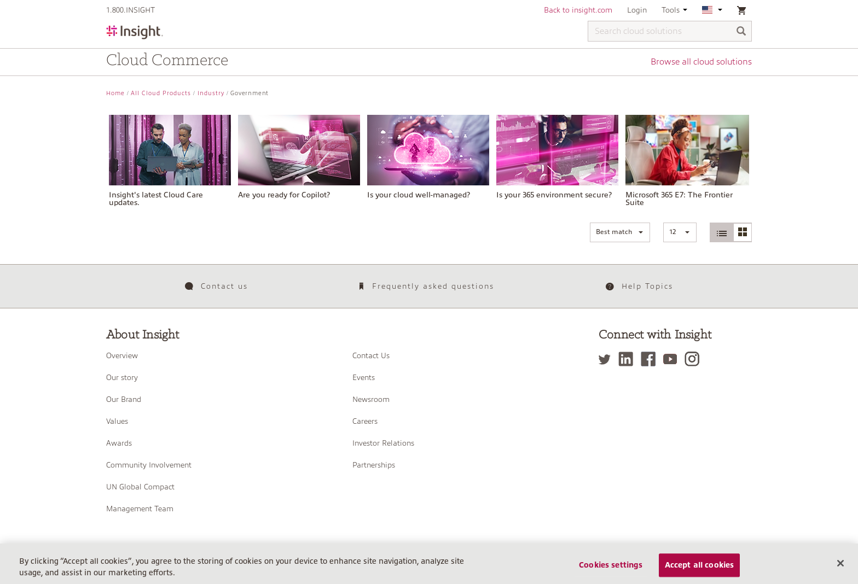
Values (117, 421)
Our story (122, 377)
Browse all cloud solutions (701, 62)
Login (637, 9)
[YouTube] (672, 359)
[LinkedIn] (628, 359)
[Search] (741, 32)
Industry (211, 93)
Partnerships (373, 464)
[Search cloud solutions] (670, 31)
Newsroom (371, 399)
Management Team (139, 508)
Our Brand (123, 399)
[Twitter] (607, 359)
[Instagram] (695, 359)
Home (115, 93)
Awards (119, 443)
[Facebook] (651, 359)
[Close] (840, 570)
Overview (122, 355)
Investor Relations (383, 443)
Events (363, 377)
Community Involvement (149, 464)
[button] (620, 232)
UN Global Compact (140, 486)
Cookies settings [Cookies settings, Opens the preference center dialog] (610, 572)
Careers (365, 421)
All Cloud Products (161, 93)
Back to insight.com (578, 9)
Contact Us (371, 355)
